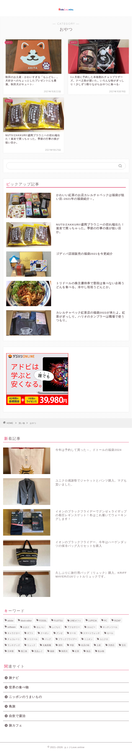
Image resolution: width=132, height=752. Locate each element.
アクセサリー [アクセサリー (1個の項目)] (73, 627)
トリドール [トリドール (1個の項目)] (32, 639)
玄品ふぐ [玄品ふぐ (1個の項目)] (38, 651)
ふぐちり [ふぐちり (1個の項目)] (56, 627)
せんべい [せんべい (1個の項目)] (40, 627)
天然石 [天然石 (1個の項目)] (111, 645)
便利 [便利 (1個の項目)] (60, 645)
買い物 (22, 423)
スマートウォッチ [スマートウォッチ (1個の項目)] (91, 633)
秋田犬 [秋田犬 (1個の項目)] (64, 651)
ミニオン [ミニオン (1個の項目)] (88, 639)
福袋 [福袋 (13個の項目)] (52, 651)
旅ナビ (14, 677)
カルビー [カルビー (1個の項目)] (91, 627)
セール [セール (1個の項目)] (110, 633)
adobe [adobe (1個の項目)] (10, 621)
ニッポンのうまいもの (25, 697)
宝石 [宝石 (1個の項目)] (124, 645)
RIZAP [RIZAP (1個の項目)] (117, 621)
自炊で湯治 (17, 716)
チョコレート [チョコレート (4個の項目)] (13, 639)
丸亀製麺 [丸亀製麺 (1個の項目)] (47, 645)
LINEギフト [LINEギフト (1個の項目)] (75, 621)
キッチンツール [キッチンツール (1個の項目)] (110, 627)
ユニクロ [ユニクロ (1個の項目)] (104, 639)
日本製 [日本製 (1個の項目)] (10, 651)
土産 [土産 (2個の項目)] (99, 645)
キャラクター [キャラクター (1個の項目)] (13, 633)
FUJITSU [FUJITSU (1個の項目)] (58, 621)
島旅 (12, 706)
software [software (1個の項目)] (11, 627)
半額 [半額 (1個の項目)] (72, 645)
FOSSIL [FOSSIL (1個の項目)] (43, 621)
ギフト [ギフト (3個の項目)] (30, 633)
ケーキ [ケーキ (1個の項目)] (73, 633)
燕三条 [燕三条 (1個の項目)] (24, 651)
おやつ (33, 423)
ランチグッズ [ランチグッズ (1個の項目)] (13, 645)
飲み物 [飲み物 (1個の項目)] (101, 651)
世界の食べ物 (19, 687)
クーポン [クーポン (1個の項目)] (45, 633)
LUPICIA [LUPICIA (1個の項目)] (92, 621)
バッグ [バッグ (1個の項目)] (48, 639)
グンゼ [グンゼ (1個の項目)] (59, 633)
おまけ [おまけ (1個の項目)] (26, 627)
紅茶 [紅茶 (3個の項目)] (77, 651)
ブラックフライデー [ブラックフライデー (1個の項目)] (67, 639)
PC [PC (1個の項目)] (105, 621)
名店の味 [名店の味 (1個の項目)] (85, 645)
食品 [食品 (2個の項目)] (88, 651)
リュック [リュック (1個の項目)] (31, 645)
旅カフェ (15, 725)
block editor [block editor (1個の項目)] (26, 621)
